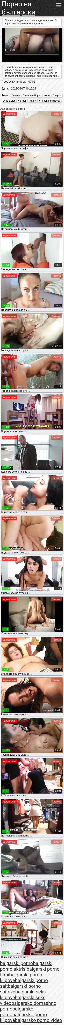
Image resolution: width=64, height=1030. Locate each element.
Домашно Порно (32, 95)
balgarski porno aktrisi (26, 966)
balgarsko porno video (38, 1020)
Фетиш (22, 100)
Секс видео (9, 100)
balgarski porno (16, 963)
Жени (47, 95)
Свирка (57, 95)
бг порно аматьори (49, 100)
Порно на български (18, 8)
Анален (16, 95)
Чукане (33, 100)
